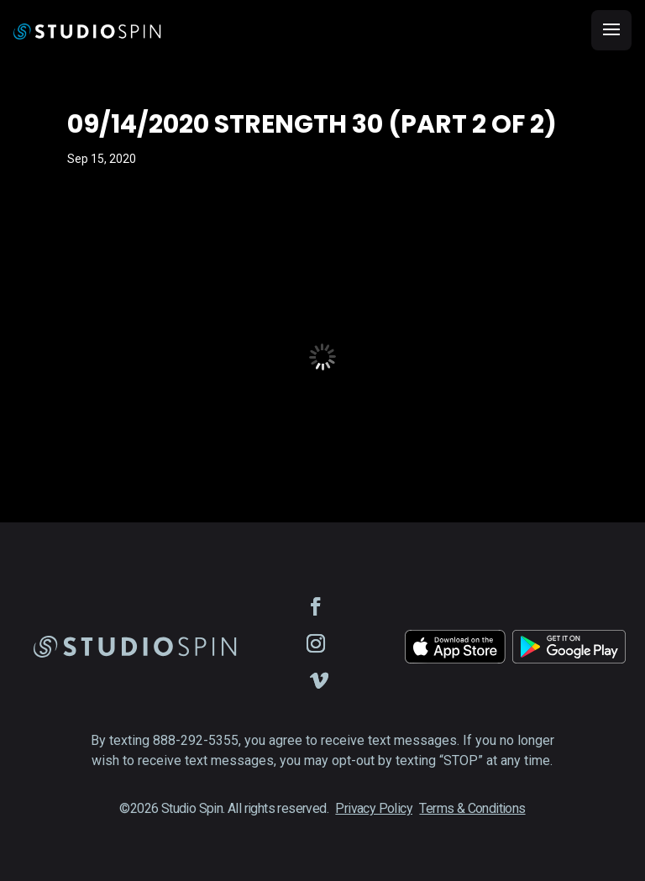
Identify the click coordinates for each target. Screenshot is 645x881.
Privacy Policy (373, 808)
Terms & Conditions (472, 808)
